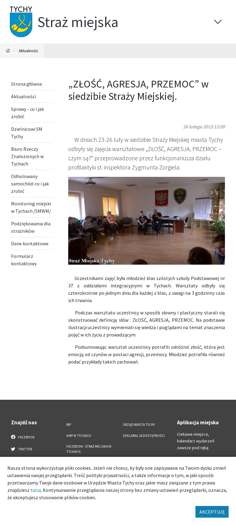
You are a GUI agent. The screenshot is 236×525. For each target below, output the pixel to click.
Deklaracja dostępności (144, 436)
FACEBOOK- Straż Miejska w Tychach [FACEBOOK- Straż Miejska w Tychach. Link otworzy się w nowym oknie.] (88, 449)
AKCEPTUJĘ (212, 512)
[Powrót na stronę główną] (8, 51)
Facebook (23, 437)
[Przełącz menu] (218, 22)
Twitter (21, 449)
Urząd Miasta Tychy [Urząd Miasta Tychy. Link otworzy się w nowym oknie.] (139, 424)
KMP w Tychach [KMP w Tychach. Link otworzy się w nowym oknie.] (78, 436)
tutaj (35, 490)
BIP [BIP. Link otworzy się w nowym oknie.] (68, 424)
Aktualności (28, 50)
